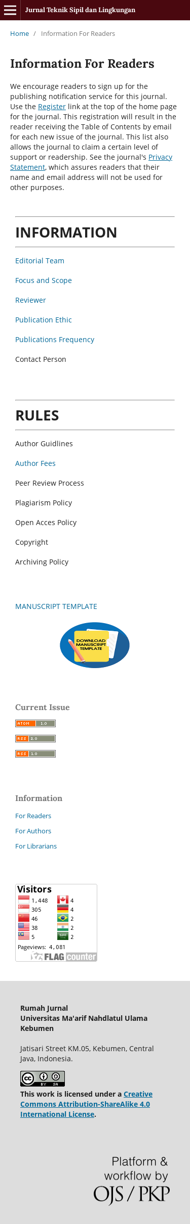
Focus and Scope (43, 280)
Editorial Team (39, 260)
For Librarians (36, 846)
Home (19, 33)
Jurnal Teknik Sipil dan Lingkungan (80, 10)
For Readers (33, 815)
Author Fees (35, 463)
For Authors (33, 830)
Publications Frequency (54, 339)
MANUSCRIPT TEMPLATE (56, 606)
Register (52, 106)
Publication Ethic (43, 319)
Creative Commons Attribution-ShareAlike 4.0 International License (86, 1104)
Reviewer (30, 300)
